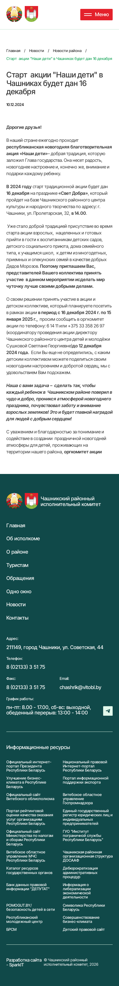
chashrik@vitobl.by (80, 687)
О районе (17, 552)
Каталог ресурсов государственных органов (29, 870)
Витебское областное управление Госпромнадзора (82, 798)
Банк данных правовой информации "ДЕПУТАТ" (28, 887)
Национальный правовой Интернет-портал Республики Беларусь (85, 766)
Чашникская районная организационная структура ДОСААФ (88, 856)
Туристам (17, 565)
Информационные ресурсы (38, 747)
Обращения (20, 578)
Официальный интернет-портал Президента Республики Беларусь (28, 766)
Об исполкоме (23, 539)
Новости (16, 605)
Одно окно (18, 592)
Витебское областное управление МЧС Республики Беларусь (25, 856)
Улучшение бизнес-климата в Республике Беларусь (26, 782)
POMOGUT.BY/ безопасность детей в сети (30, 907)
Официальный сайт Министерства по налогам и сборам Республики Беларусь (29, 837)
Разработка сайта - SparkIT (24, 962)
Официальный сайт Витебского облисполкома (30, 796)
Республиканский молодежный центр (24, 919)
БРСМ (11, 929)
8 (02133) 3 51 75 (25, 667)
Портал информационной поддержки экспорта (86, 780)
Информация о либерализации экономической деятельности (77, 891)
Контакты (17, 618)
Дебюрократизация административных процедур (80, 872)
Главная (15, 526)
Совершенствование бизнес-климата (81, 919)
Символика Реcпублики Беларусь (84, 907)
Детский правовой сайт (84, 929)
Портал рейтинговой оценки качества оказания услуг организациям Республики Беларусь (29, 817)
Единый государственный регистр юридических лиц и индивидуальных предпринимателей (88, 817)
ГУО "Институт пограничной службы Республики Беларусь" (83, 835)
